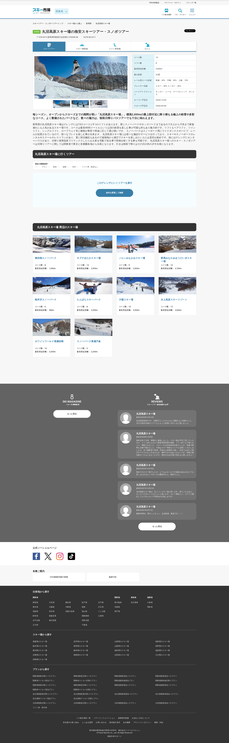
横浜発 (68, 602)
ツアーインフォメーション (104, 718)
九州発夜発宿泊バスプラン (166, 703)
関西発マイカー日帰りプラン (85, 690)
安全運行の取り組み (71, 722)
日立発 (101, 607)
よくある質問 (87, 722)
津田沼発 (85, 620)
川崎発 (68, 607)
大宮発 (51, 602)
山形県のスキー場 (121, 641)
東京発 (35, 607)
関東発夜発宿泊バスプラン (166, 676)
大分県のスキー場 (162, 655)
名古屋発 (134, 602)
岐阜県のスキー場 (81, 650)
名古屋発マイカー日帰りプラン (86, 699)
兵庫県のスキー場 (40, 655)
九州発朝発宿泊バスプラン (125, 703)
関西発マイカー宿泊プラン (43, 690)
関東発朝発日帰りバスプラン (44, 676)
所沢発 (51, 611)
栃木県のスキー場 (40, 646)
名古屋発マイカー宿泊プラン (44, 699)
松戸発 (84, 602)
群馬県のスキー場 (81, 646)
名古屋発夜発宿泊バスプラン (167, 694)
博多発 (150, 607)
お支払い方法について (141, 718)
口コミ (148, 46)
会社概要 (126, 722)
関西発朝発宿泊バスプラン (166, 685)
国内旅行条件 (114, 722)
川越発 (51, 607)
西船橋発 (85, 616)
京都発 (117, 607)
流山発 (84, 611)
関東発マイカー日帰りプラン (85, 681)
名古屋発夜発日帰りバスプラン (86, 694)
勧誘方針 (113, 577)
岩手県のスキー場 (81, 641)
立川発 (35, 625)
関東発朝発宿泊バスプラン (125, 676)
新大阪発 (118, 602)
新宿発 (35, 602)
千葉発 (84, 625)
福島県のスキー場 (162, 641)
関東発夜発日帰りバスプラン (85, 676)
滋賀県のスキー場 (162, 650)
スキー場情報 (82, 46)
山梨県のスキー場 (121, 646)
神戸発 (117, 611)
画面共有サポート (114, 736)
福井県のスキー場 (121, 650)
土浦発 (101, 616)
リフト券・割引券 (40, 708)
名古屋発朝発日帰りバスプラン (45, 694)
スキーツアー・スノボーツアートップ (48, 23)
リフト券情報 (115, 46)
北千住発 (36, 620)
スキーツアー (49, 46)
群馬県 (88, 23)
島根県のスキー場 (81, 655)
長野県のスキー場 (162, 646)
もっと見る (72, 414)
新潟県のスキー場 (40, 650)
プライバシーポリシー (142, 722)
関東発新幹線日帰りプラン (166, 681)
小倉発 (150, 602)
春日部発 (52, 620)
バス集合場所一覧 (83, 718)
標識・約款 (158, 722)
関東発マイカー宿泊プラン (43, 681)
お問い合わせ (101, 722)
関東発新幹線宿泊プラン (124, 681)
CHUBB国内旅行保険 (59, 577)
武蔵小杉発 (69, 611)
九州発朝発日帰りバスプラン (44, 703)
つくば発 (101, 611)
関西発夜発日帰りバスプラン (85, 685)
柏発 (83, 607)
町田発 (35, 616)
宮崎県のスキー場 (40, 659)
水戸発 (101, 602)
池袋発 (35, 611)
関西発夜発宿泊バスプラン (125, 685)
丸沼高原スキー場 (103, 23)
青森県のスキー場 (40, 641)
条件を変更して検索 (114, 193)
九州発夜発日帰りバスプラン (85, 703)
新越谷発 (52, 616)
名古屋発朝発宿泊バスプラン (126, 694)
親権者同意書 (123, 718)
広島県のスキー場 (121, 655)
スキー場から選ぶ (74, 23)
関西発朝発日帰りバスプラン (44, 685)
